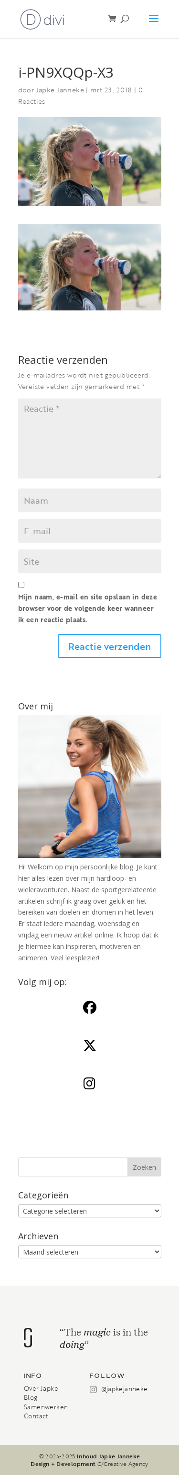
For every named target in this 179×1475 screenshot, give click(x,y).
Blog (31, 1397)
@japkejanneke (124, 1389)
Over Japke (41, 1388)
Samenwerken (46, 1407)
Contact (36, 1416)
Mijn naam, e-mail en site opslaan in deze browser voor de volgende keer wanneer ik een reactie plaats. (88, 608)
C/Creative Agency (122, 1463)
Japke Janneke (60, 90)
